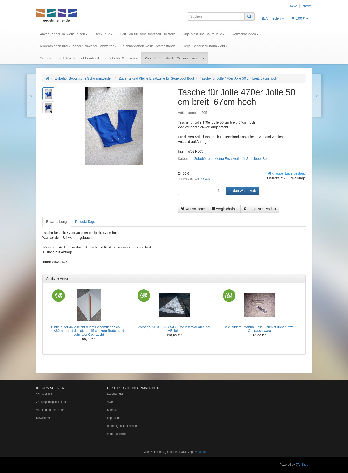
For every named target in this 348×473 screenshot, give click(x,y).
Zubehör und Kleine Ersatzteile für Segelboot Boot (231, 158)
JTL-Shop (302, 464)
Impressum (114, 418)
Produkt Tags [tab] (85, 222)
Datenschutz (115, 393)
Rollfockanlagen (245, 34)
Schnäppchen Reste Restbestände (149, 46)
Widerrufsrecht (116, 434)
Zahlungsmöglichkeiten (51, 402)
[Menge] (202, 191)
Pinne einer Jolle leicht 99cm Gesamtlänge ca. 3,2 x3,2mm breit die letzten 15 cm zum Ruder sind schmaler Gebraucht (88, 330)
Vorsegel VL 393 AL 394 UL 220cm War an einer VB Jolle (174, 329)
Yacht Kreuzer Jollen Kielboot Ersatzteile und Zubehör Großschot (89, 58)
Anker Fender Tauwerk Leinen (63, 34)
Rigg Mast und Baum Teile (204, 34)
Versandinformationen (50, 410)
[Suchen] (216, 16)
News (293, 6)
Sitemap (112, 410)
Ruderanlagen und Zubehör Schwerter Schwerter (78, 46)
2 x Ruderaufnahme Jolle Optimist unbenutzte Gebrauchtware (259, 329)
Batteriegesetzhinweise (122, 426)
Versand (205, 178)
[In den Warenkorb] (242, 191)
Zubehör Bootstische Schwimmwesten (174, 58)
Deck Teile (104, 34)
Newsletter (43, 418)
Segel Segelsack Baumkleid (205, 46)
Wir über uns (44, 393)
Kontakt (306, 6)
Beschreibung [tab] (56, 222)
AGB (110, 402)
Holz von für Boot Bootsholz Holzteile (147, 34)
